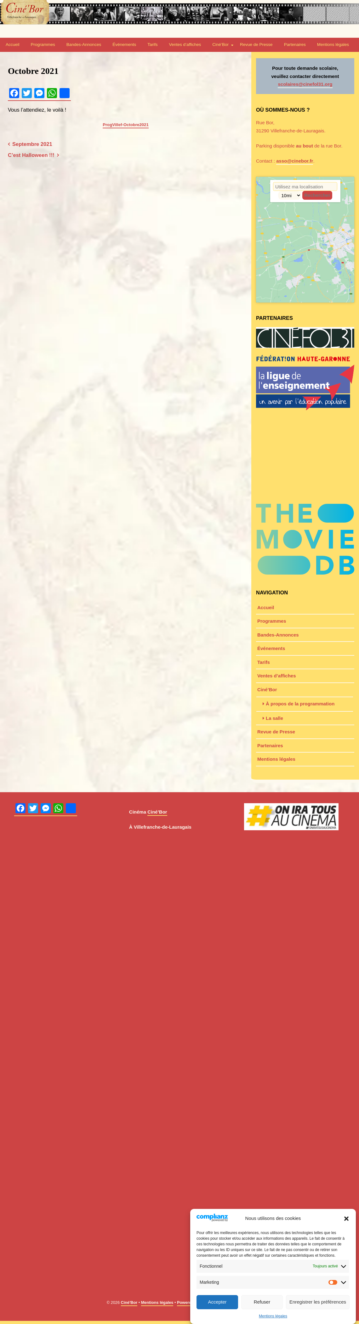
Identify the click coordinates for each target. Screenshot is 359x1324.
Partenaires (295, 44)
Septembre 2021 (32, 144)
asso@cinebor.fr (294, 161)
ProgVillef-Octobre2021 (126, 124)
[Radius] (289, 195)
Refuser (262, 1302)
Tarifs (152, 44)
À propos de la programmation (300, 703)
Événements (124, 44)
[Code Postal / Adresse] (305, 186)
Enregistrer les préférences (317, 1302)
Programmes (43, 44)
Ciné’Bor (220, 44)
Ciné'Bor (129, 1302)
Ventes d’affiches (185, 44)
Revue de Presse (256, 44)
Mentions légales (273, 1316)
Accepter (217, 1302)
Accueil (13, 44)
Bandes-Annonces (83, 44)
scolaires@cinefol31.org (305, 84)
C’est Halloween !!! (31, 155)
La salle (274, 718)
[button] (346, 1219)
